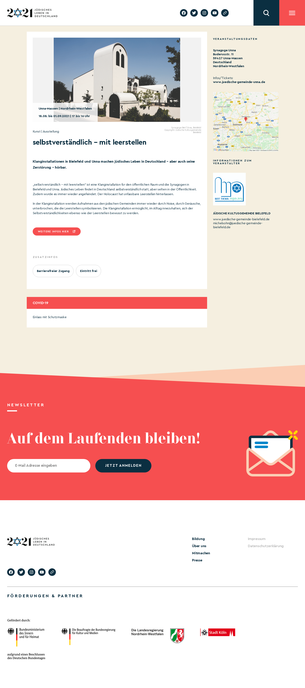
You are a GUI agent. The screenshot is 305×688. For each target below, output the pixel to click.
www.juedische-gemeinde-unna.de (239, 82)
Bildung (198, 539)
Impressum (257, 539)
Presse (197, 560)
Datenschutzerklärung (266, 546)
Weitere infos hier (53, 231)
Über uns (199, 546)
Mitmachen (201, 553)
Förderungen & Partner (45, 596)
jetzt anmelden (123, 466)
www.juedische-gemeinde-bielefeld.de (241, 219)
